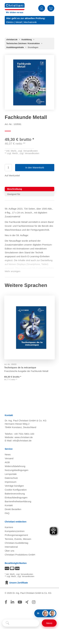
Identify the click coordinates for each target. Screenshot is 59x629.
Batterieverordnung (15, 494)
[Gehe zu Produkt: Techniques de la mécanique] (29, 326)
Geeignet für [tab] (13, 194)
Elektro (10, 22)
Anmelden (41, 8)
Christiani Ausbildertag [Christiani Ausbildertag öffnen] (16, 543)
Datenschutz (11, 478)
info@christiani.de (22, 441)
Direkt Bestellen (13, 509)
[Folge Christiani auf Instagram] (33, 602)
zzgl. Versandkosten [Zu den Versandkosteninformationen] (24, 574)
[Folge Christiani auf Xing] (26, 602)
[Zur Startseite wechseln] (15, 5)
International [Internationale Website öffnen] (11, 547)
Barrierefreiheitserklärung (18, 501)
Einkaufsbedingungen (16, 497)
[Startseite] (11, 39)
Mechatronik (30, 22)
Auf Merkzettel (12, 175)
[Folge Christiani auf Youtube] (20, 602)
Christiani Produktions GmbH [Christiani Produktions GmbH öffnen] (20, 555)
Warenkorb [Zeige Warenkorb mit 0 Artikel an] (50, 8)
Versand (9, 458)
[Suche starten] (7, 623)
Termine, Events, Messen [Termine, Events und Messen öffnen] (18, 539)
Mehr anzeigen (12, 271)
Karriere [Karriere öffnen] (9, 527)
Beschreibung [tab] (14, 189)
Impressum (10, 482)
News (8, 454)
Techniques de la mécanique (21, 366)
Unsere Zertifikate (16, 583)
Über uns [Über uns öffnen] (9, 551)
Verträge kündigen (14, 486)
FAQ (7, 513)
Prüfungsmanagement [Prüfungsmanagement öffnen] (16, 535)
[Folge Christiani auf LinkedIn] (12, 602)
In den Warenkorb (34, 167)
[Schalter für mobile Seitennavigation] (49, 623)
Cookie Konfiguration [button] (16, 490)
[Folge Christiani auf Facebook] (6, 602)
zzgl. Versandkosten (28, 151)
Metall (19, 22)
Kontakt (9, 505)
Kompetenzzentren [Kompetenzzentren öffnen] (15, 531)
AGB (7, 462)
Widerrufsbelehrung (15, 466)
